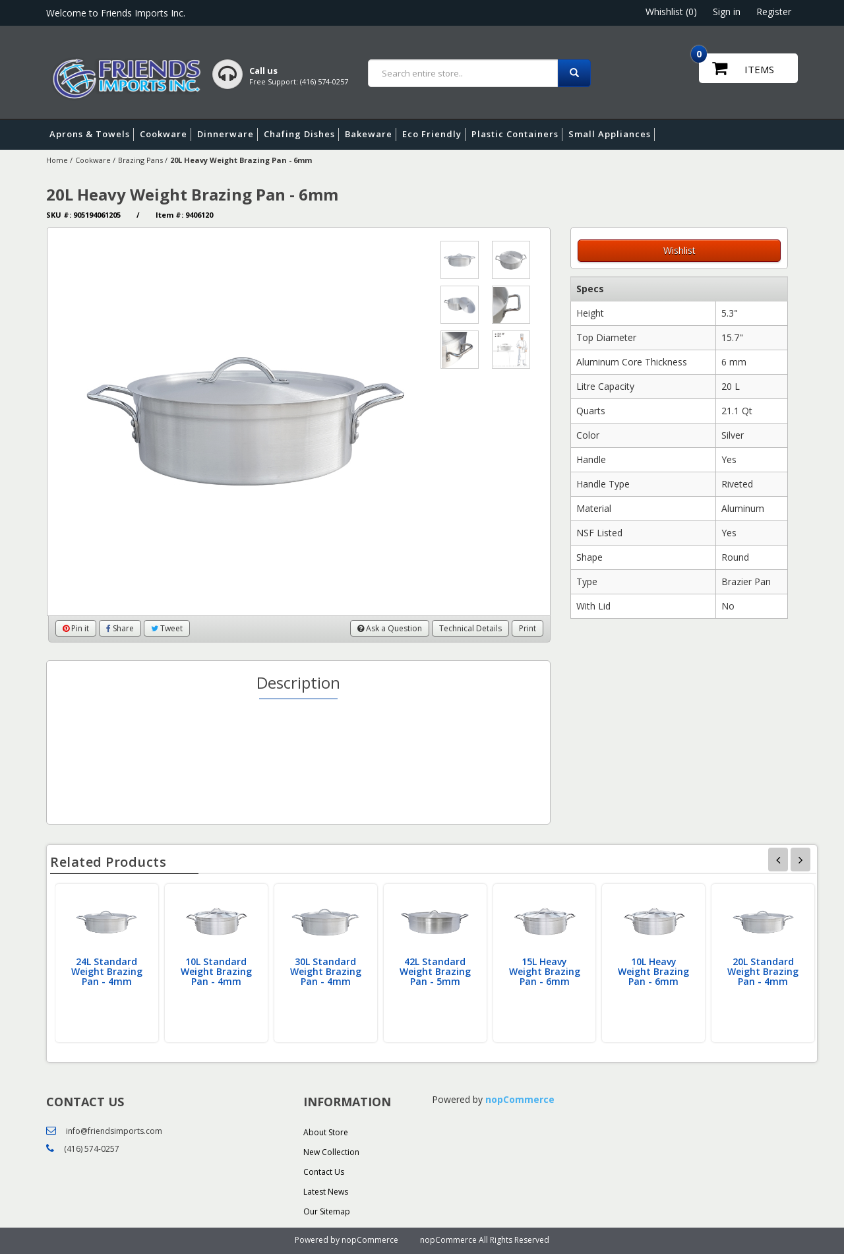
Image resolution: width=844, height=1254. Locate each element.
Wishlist (679, 250)
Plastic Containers (516, 134)
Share (120, 628)
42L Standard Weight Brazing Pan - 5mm (435, 971)
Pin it (76, 628)
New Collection (331, 1152)
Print (527, 628)
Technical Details (470, 628)
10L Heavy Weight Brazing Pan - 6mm (653, 971)
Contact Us (323, 1171)
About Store (325, 1132)
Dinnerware (227, 134)
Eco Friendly (434, 134)
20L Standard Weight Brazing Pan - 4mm (763, 971)
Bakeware (370, 134)
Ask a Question (389, 628)
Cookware (165, 134)
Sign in (726, 11)
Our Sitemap (326, 1211)
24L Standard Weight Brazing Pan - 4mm (106, 971)
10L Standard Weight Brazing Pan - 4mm (216, 971)
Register (773, 11)
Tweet (167, 628)
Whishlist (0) (671, 11)
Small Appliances (611, 134)
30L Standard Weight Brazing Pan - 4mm (325, 971)
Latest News (325, 1191)
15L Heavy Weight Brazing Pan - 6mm (544, 971)
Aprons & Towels (91, 134)
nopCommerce (520, 1099)
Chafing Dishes (301, 134)
